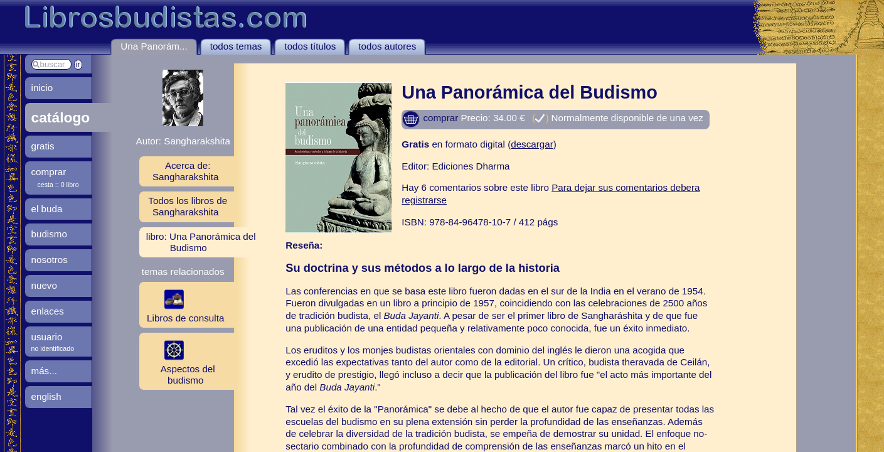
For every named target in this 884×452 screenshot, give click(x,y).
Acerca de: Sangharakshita (185, 171)
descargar (532, 144)
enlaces (47, 311)
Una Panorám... (153, 46)
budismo (49, 234)
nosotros (49, 259)
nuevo (44, 285)
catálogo (60, 117)
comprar (430, 117)
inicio (42, 87)
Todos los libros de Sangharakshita (187, 206)
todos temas (236, 46)
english (46, 396)
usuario (47, 336)
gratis (43, 146)
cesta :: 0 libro (58, 184)
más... (44, 370)
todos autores (387, 46)
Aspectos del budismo (177, 360)
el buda (47, 208)
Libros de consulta (182, 304)
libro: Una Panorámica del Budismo (201, 242)
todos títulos (310, 46)
